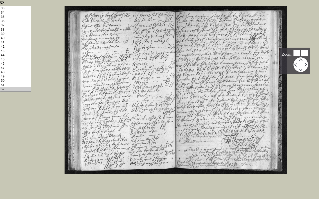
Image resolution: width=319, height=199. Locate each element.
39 (15, 34)
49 (15, 76)
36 (15, 21)
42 (15, 47)
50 (15, 81)
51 (15, 85)
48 (15, 72)
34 (15, 13)
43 (15, 51)
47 (15, 68)
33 (15, 8)
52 (15, 89)
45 (15, 59)
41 (15, 42)
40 (15, 38)
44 (15, 55)
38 (15, 30)
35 (15, 17)
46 (15, 64)
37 (15, 25)
